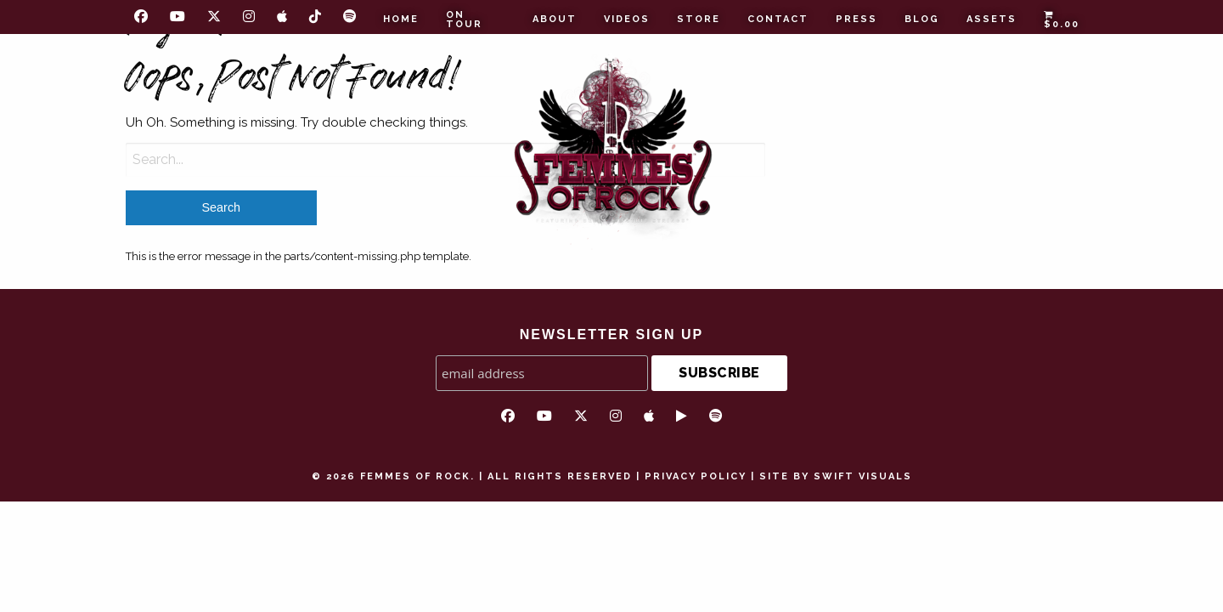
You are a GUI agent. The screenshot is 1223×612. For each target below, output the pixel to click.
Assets (992, 19)
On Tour (464, 19)
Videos (627, 19)
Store (698, 19)
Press (856, 19)
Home (401, 19)
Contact (778, 19)
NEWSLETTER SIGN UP (611, 334)
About (555, 19)
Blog (922, 19)
